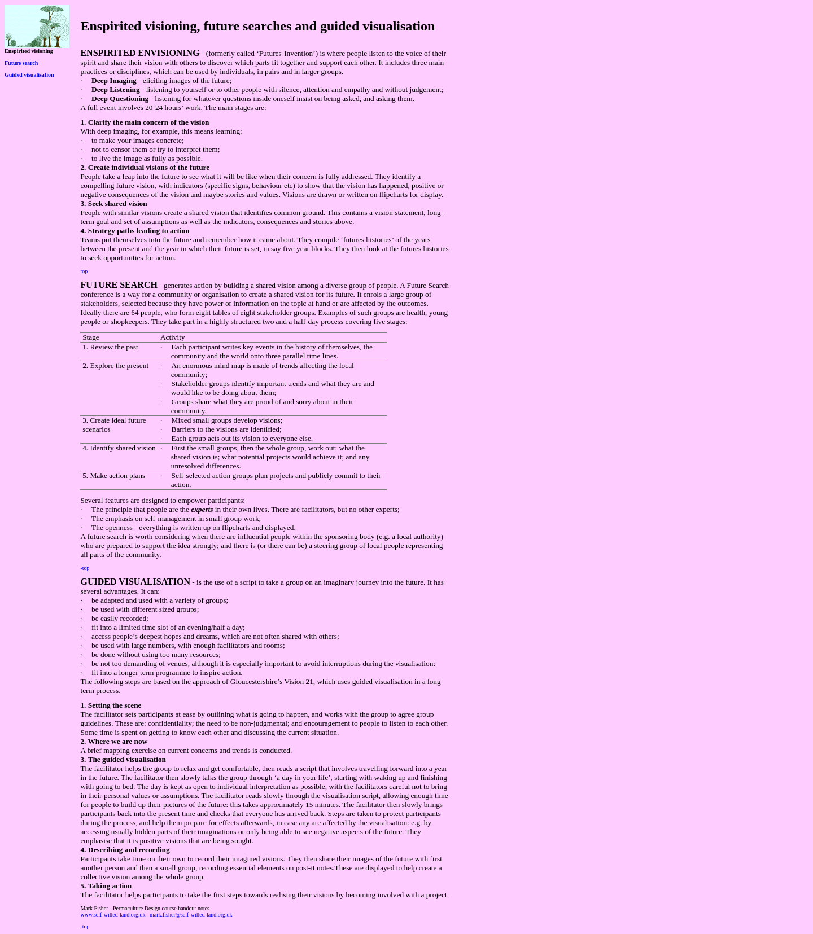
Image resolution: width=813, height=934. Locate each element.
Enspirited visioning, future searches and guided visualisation (257, 26)
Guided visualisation (29, 75)
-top (84, 568)
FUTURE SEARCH (118, 285)
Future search (21, 63)
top (84, 271)
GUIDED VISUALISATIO (131, 581)
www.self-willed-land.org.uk (112, 914)
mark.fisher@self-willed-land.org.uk (191, 914)
